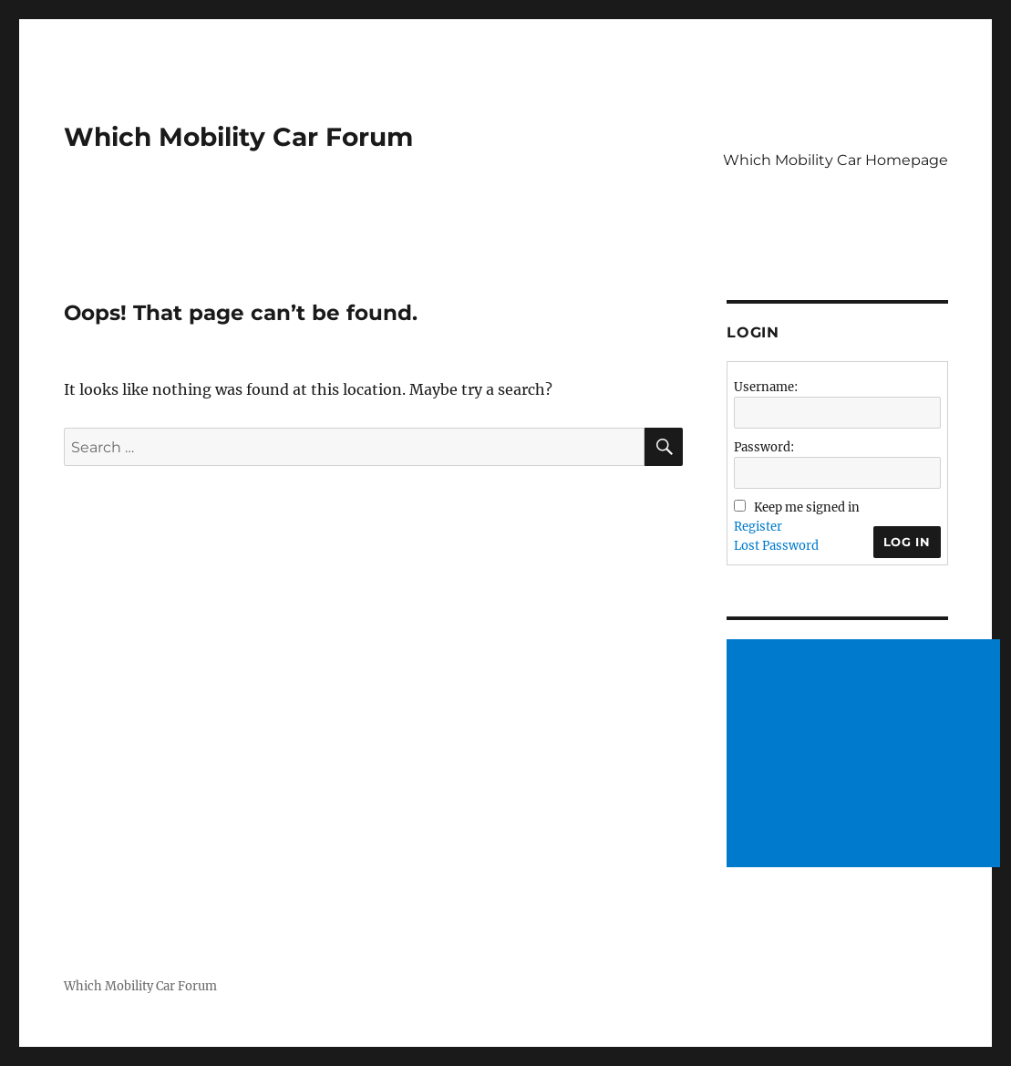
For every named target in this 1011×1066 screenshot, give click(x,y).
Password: (764, 447)
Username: (766, 387)
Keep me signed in (807, 507)
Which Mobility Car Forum (238, 136)
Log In (907, 541)
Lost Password (776, 546)
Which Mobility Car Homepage (835, 160)
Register (758, 526)
